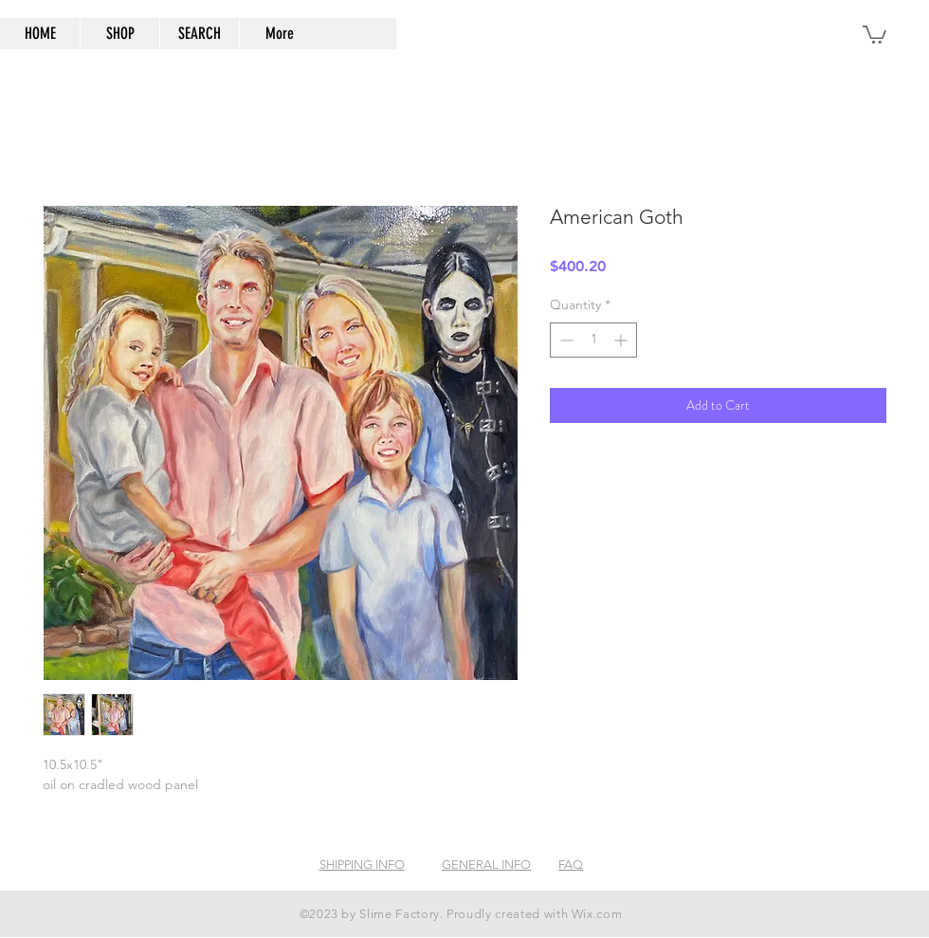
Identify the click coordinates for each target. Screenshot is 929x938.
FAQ (570, 864)
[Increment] (622, 340)
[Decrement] (564, 340)
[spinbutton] (593, 340)
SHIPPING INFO (362, 864)
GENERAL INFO (486, 864)
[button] (874, 34)
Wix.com (597, 914)
